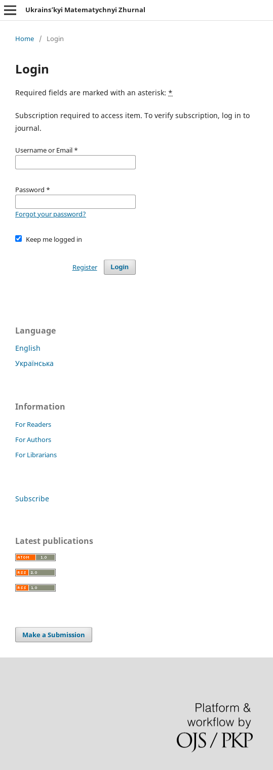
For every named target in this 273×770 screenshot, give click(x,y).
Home (24, 38)
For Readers (33, 424)
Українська (34, 363)
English (28, 348)
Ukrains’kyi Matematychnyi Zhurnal (85, 9)
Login (120, 267)
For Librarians (36, 454)
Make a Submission (53, 634)
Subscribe (32, 498)
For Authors (33, 439)
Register (84, 267)
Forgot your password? (50, 213)
